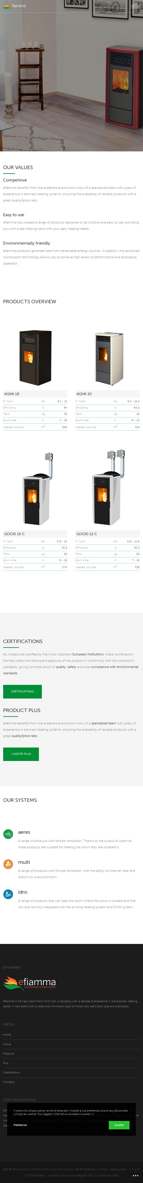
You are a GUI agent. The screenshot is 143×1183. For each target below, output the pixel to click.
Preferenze (20, 1125)
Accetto (119, 1125)
